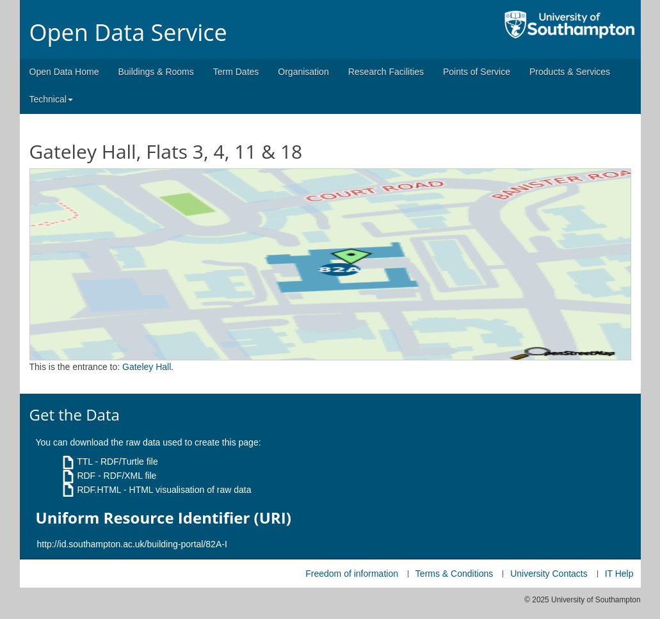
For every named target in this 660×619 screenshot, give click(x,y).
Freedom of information (351, 573)
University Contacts (549, 573)
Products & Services (569, 72)
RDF (86, 475)
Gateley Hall (146, 367)
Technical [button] (51, 99)
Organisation (303, 72)
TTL (84, 461)
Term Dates (236, 72)
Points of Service (476, 72)
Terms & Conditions (454, 573)
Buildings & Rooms (155, 72)
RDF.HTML (99, 490)
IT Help (619, 573)
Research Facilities (386, 72)
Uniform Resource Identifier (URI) (163, 518)
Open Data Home (64, 72)
